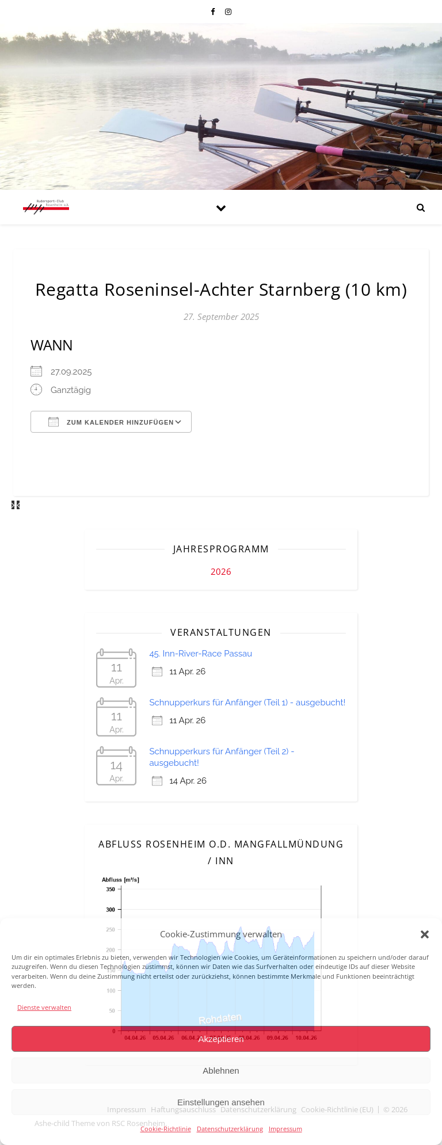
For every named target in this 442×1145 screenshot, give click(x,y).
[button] (424, 934)
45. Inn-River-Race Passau (200, 653)
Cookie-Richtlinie (165, 1128)
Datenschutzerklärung (230, 1128)
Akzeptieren (220, 1039)
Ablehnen (221, 1070)
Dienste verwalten (44, 1007)
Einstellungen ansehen (221, 1102)
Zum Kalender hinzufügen (111, 422)
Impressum (285, 1128)
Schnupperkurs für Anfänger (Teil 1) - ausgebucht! (247, 702)
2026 (221, 571)
